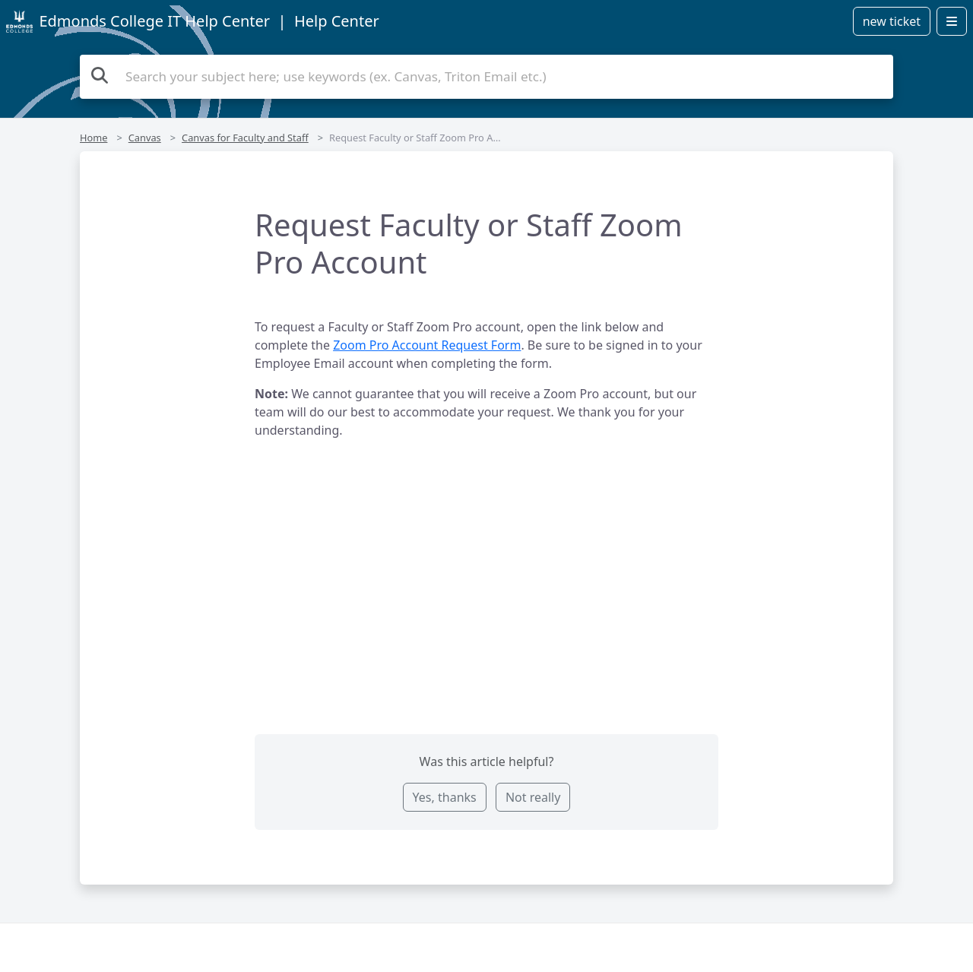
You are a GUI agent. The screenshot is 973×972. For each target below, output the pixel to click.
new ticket (892, 21)
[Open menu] (952, 21)
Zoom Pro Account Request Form (427, 345)
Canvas (144, 137)
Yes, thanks (445, 797)
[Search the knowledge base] (486, 77)
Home (93, 137)
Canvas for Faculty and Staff (245, 137)
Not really (533, 797)
